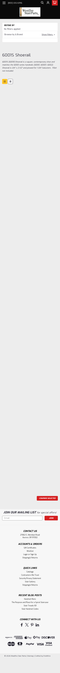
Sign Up (33, 554)
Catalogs (30, 572)
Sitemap (30, 656)
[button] (30, 34)
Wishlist (30, 551)
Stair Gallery (30, 582)
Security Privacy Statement (30, 578)
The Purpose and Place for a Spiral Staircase (30, 602)
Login (25, 554)
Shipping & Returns (30, 558)
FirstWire (46, 656)
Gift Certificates (30, 548)
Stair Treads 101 (30, 606)
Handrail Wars (30, 599)
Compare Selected (47, 498)
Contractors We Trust (30, 575)
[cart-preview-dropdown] (54, 2)
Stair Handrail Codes (30, 609)
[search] (41, 3)
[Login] (48, 3)
